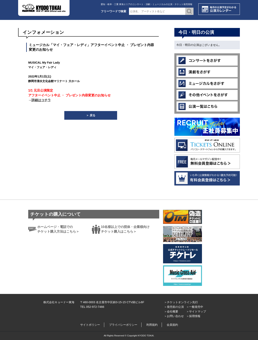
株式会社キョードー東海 (58, 302)
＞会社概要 (171, 311)
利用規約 (152, 324)
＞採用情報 (193, 316)
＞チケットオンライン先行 (181, 302)
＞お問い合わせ (174, 316)
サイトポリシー (90, 324)
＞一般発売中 (194, 306)
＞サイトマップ (196, 311)
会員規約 (172, 324)
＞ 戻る (90, 115)
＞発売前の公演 (174, 306)
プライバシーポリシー (123, 324)
